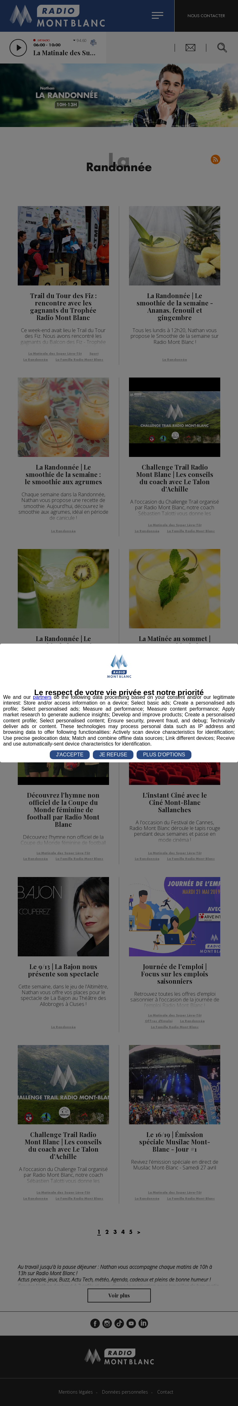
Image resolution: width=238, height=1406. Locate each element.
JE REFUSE (113, 754)
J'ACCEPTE (70, 754)
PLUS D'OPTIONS (164, 754)
